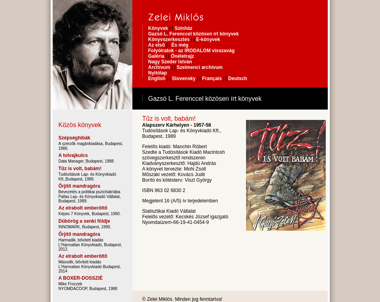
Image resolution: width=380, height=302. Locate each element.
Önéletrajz (182, 56)
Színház (184, 28)
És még (180, 45)
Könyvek (158, 28)
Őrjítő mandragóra (79, 186)
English (156, 78)
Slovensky (183, 78)
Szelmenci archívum (199, 67)
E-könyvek (208, 39)
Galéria (156, 56)
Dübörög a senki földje (84, 221)
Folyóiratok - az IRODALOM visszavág (191, 50)
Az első (156, 45)
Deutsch (237, 78)
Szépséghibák (75, 138)
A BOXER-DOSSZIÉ (81, 278)
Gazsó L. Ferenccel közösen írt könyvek (193, 34)
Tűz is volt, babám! (80, 168)
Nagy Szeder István (170, 62)
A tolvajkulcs (73, 155)
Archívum (159, 67)
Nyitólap (157, 73)
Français (212, 78)
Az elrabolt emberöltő (83, 208)
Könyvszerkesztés (169, 39)
